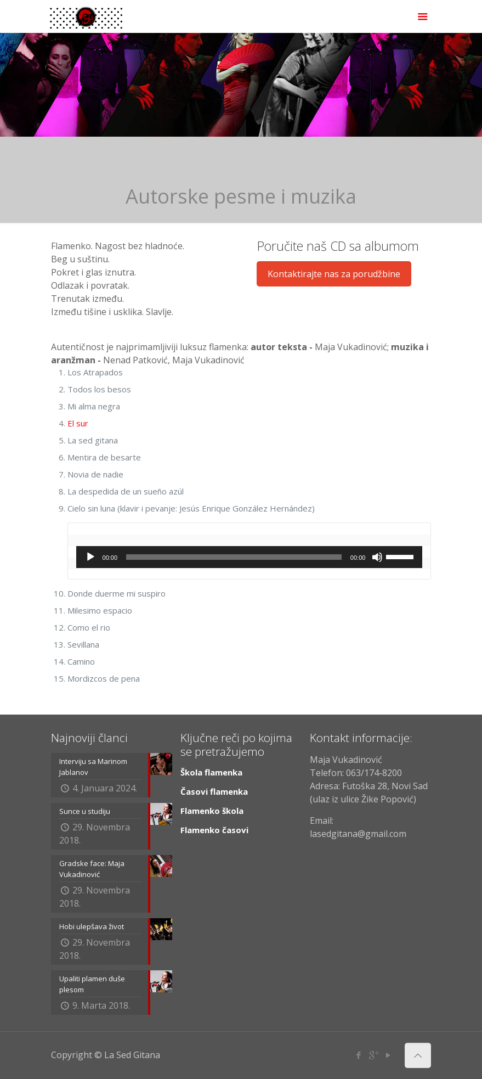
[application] (249, 557)
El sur (77, 423)
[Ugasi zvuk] (377, 557)
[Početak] (90, 557)
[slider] (234, 557)
